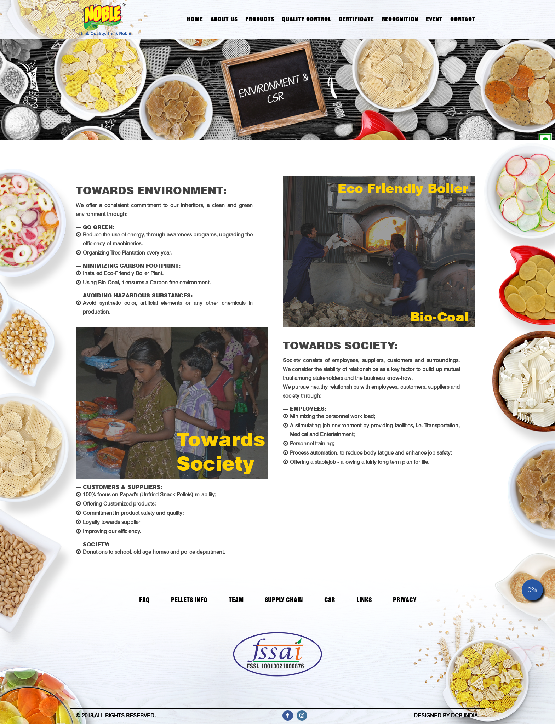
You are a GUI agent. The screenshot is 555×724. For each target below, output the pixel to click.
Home (195, 19)
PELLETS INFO (189, 600)
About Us (224, 19)
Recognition (400, 19)
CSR (329, 600)
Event (434, 19)
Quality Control (306, 19)
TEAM (236, 600)
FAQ (144, 600)
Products (259, 19)
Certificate (356, 19)
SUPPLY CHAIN (284, 600)
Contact (462, 19)
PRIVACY (404, 600)
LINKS (364, 600)
